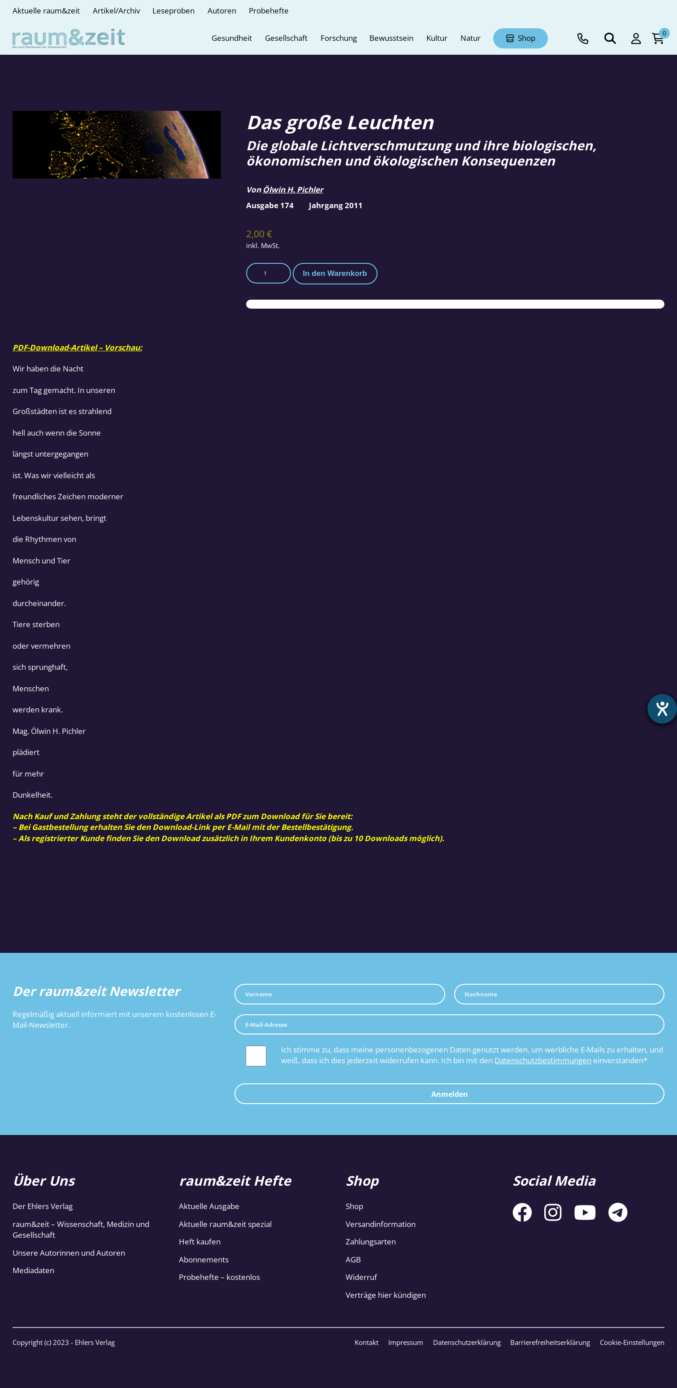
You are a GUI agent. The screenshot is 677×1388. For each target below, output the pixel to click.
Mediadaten (33, 1270)
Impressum (405, 1342)
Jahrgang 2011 (336, 205)
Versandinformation (381, 1224)
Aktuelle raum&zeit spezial (225, 1224)
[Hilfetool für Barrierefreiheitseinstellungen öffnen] (662, 709)
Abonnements (204, 1259)
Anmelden (449, 1094)
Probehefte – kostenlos (219, 1277)
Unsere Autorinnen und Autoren (69, 1253)
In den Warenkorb (335, 273)
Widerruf (361, 1277)
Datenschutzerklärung (467, 1342)
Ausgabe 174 (270, 205)
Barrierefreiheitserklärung (550, 1342)
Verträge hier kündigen (386, 1295)
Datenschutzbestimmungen (543, 1060)
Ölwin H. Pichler (293, 189)
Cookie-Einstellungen (632, 1342)
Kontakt (366, 1342)
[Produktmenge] (268, 273)
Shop (354, 1206)
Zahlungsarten (371, 1241)
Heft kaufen (200, 1241)
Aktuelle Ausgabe (209, 1206)
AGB (353, 1259)
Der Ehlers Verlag (43, 1206)
